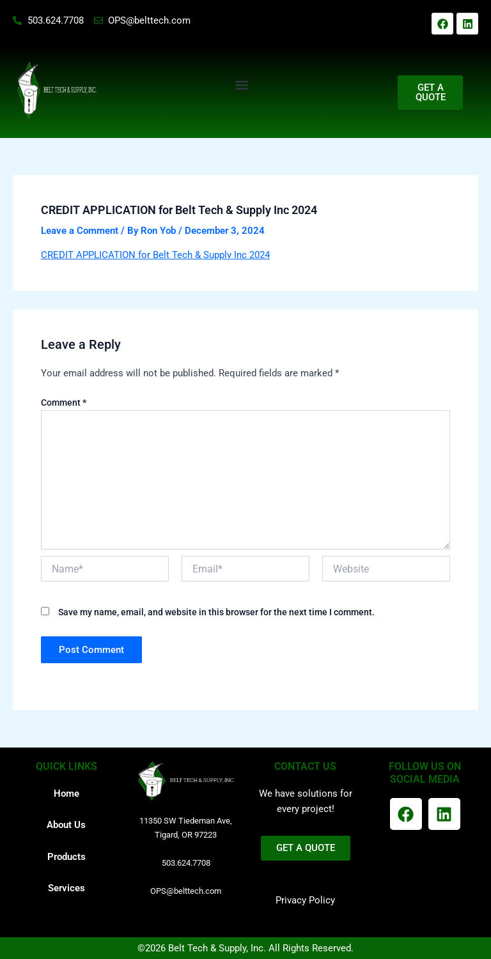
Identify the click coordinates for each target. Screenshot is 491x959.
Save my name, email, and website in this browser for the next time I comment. (216, 612)
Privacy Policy (305, 900)
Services (66, 888)
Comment (63, 402)
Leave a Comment (79, 230)
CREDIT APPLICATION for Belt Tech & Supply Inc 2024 (155, 255)
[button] (241, 84)
